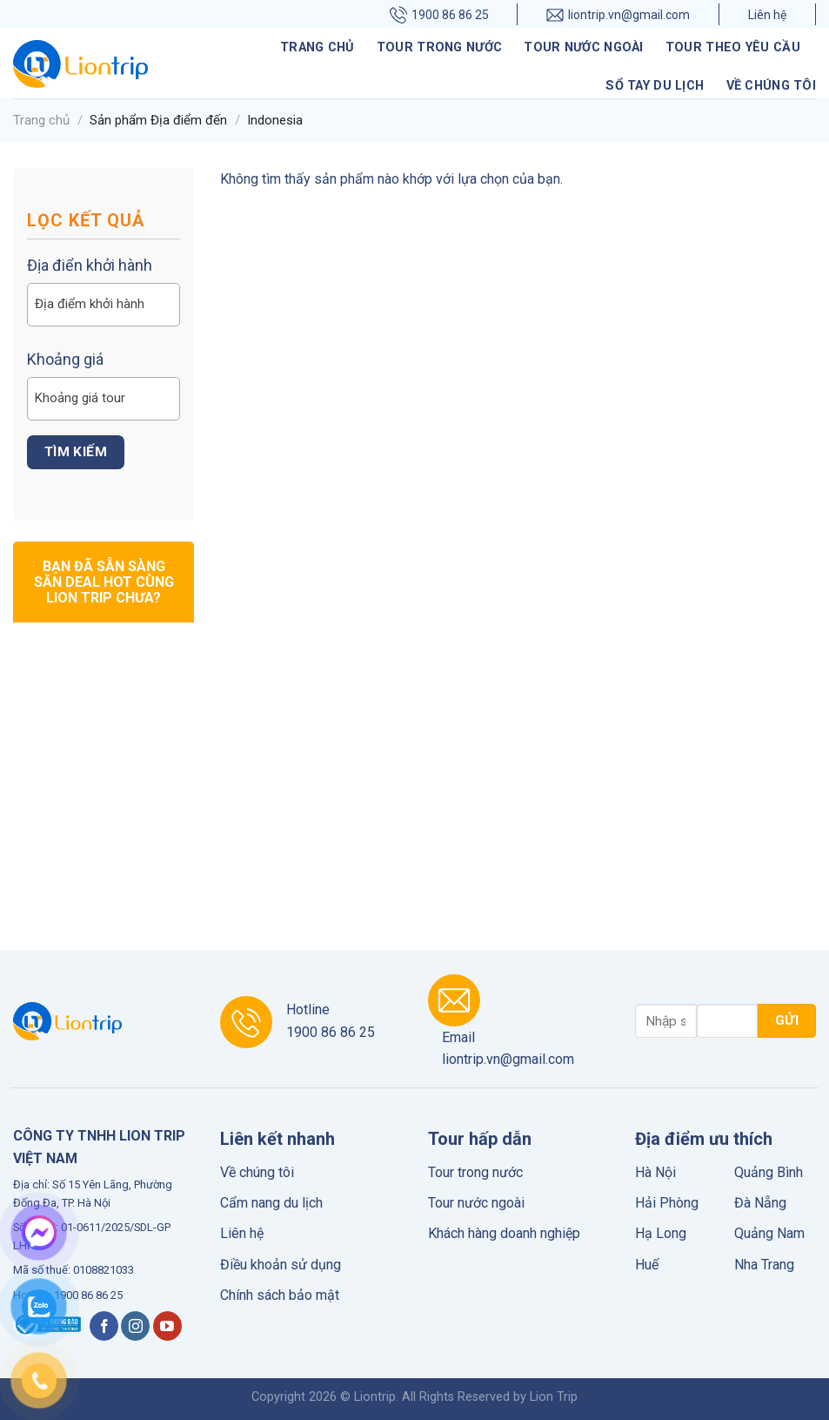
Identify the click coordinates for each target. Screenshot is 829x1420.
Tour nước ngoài (583, 47)
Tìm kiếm (76, 452)
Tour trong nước (439, 47)
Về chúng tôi (771, 85)
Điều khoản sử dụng (280, 1264)
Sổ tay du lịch (654, 85)
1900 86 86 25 (439, 14)
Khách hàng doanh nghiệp (504, 1233)
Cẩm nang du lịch (271, 1203)
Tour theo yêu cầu (732, 47)
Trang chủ (317, 47)
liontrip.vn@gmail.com (618, 14)
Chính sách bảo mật (279, 1295)
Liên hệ (767, 15)
